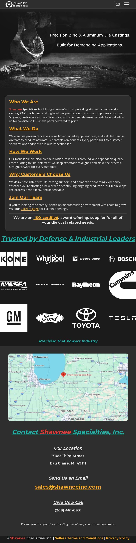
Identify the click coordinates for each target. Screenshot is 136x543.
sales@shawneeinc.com (68, 486)
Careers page (30, 209)
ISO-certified (45, 217)
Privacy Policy (117, 538)
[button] (127, 4)
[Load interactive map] (68, 387)
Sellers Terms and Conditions (79, 538)
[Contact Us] (117, 4)
